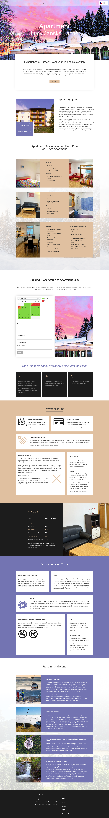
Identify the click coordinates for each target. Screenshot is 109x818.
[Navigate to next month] (39, 300)
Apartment (45, 3)
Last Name (20, 331)
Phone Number (21, 347)
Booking (52, 3)
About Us (38, 3)
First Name (20, 325)
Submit (20, 353)
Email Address (21, 337)
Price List (59, 3)
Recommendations (68, 3)
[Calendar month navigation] (29, 300)
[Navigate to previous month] (18, 300)
